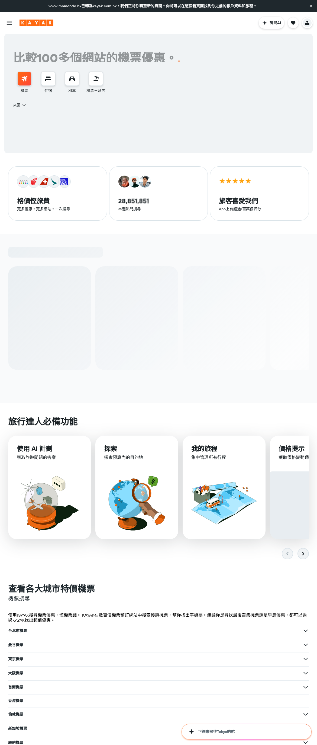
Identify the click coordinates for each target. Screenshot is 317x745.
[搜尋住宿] (48, 79)
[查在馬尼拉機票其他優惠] (305, 686)
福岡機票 (15, 729)
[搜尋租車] (72, 79)
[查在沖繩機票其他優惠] (202, 687)
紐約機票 (223, 658)
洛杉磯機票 (17, 687)
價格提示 (292, 450)
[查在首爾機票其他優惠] (202, 645)
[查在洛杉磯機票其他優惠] (98, 687)
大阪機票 (15, 645)
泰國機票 (223, 714)
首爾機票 (119, 645)
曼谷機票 (119, 631)
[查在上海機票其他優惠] (305, 672)
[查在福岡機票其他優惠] (98, 730)
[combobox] (20, 105)
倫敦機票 (15, 659)
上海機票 (223, 672)
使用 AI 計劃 (34, 449)
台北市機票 (17, 631)
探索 (110, 449)
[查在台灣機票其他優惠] (305, 700)
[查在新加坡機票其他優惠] (202, 659)
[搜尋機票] (24, 79)
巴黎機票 (119, 673)
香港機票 (223, 644)
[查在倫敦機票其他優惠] (98, 659)
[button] (311, 6)
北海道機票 (17, 701)
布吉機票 (15, 673)
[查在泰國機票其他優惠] (305, 714)
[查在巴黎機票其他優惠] (202, 673)
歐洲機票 (119, 715)
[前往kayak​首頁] (36, 23)
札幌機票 (119, 729)
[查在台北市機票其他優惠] (98, 631)
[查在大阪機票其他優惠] (98, 645)
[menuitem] (24, 82)
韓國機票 (15, 715)
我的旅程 (204, 449)
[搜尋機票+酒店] (96, 79)
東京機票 (223, 631)
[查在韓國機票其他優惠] (98, 715)
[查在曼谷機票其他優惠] (202, 631)
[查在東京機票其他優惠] (305, 631)
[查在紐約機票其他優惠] (305, 658)
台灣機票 (223, 700)
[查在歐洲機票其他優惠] (202, 715)
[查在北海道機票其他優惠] (98, 701)
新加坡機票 (121, 659)
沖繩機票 (119, 687)
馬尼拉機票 (225, 686)
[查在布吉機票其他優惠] (98, 673)
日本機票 (119, 701)
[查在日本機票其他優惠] (202, 701)
